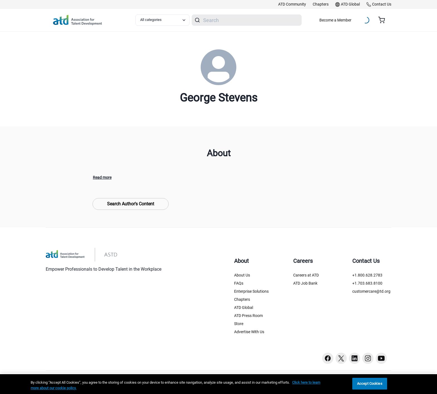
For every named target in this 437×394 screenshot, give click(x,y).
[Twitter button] (341, 358)
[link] (292, 4)
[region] (218, 384)
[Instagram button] (367, 358)
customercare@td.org (371, 291)
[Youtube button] (381, 358)
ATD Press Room (248, 315)
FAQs (238, 283)
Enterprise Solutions (251, 291)
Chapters (242, 299)
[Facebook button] (327, 358)
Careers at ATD (306, 275)
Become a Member (335, 20)
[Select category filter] (162, 20)
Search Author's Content (130, 203)
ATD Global (243, 307)
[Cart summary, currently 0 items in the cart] (383, 20)
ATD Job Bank (305, 283)
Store (238, 323)
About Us (242, 275)
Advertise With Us (249, 332)
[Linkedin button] (354, 358)
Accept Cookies (369, 383)
